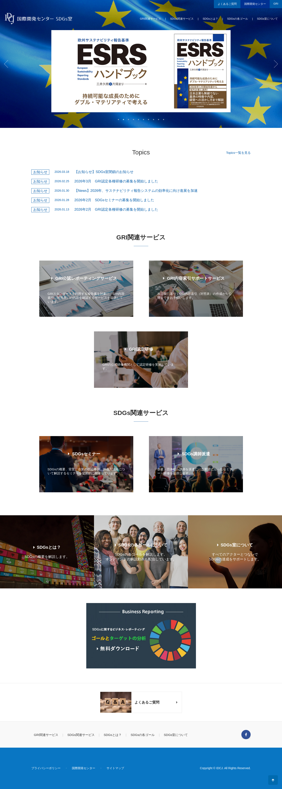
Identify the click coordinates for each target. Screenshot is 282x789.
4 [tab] (133, 119)
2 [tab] (123, 119)
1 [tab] (118, 119)
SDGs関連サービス (182, 18)
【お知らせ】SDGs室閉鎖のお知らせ (103, 172)
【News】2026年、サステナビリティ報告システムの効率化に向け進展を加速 (136, 191)
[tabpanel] (141, 64)
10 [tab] (163, 119)
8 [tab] (153, 119)
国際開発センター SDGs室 (38, 18)
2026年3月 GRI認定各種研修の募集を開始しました (116, 181)
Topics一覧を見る (238, 152)
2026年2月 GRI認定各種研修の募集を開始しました (116, 209)
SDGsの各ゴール (237, 18)
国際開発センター (255, 3)
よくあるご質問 (227, 3)
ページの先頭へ (273, 780)
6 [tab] (143, 119)
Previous (6, 64)
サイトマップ (115, 768)
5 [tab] (138, 119)
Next (276, 64)
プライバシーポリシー (46, 768)
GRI (275, 3)
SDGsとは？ (210, 18)
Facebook (246, 734)
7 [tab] (148, 119)
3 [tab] (128, 119)
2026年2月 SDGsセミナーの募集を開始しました (114, 200)
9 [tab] (158, 119)
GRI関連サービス (150, 18)
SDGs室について (267, 18)
